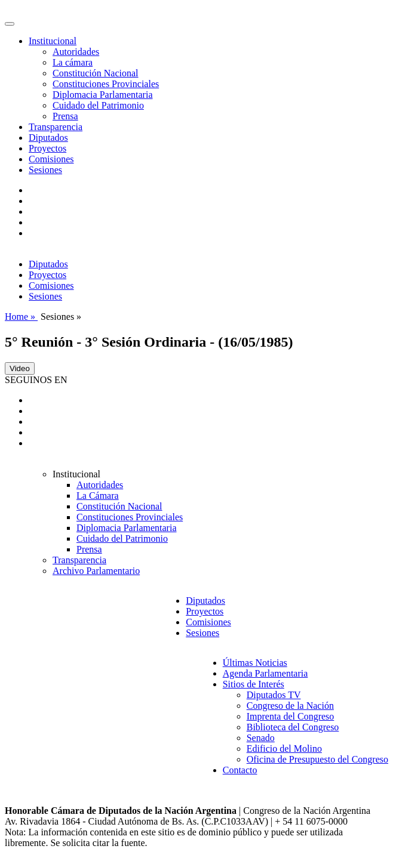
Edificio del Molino (284, 748)
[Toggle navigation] (9, 24)
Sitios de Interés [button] (253, 684)
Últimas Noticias (255, 663)
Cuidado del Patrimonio (98, 105)
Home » (21, 316)
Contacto (240, 770)
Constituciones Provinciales (106, 84)
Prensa (65, 116)
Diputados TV (274, 695)
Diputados (48, 137)
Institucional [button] (52, 41)
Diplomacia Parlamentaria (102, 94)
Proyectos (47, 148)
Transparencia (55, 127)
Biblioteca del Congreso (293, 727)
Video (20, 368)
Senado (261, 738)
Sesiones (45, 170)
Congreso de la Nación (290, 705)
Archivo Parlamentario (96, 571)
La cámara (73, 62)
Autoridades (76, 52)
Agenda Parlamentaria (265, 673)
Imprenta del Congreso (290, 716)
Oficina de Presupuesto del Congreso (317, 759)
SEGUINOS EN (36, 380)
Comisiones (51, 159)
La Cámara (97, 495)
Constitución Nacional (96, 73)
